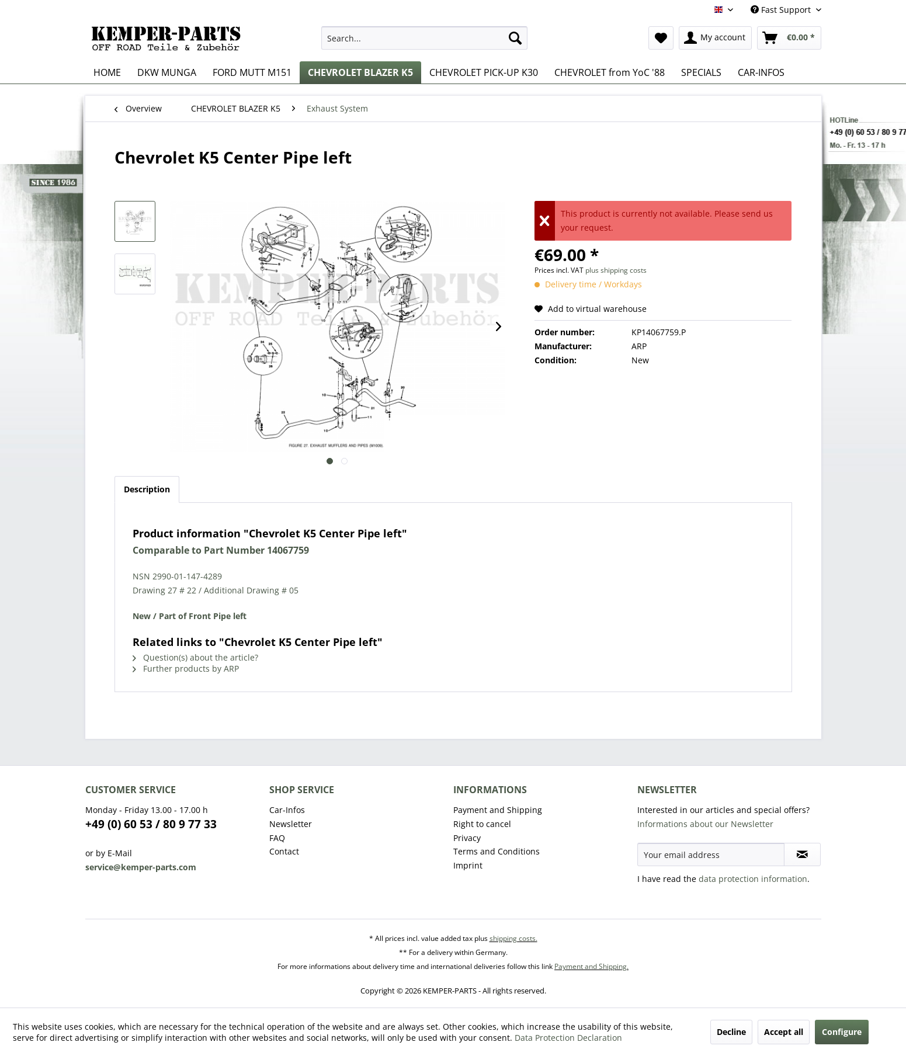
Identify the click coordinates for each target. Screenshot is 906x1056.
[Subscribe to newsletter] (802, 854)
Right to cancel (482, 823)
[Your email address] (710, 854)
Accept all (783, 1031)
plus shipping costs (616, 270)
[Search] (515, 38)
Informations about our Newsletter (705, 823)
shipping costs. (513, 938)
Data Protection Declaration (568, 1037)
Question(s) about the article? (195, 657)
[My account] (715, 38)
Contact (284, 851)
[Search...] (424, 38)
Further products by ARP (186, 668)
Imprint (467, 865)
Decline (731, 1031)
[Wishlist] (661, 38)
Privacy (467, 837)
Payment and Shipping (497, 809)
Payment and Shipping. (591, 966)
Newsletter (290, 823)
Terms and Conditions (496, 851)
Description (147, 489)
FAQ (277, 837)
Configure (842, 1031)
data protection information (753, 878)
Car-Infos (287, 809)
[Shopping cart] (789, 38)
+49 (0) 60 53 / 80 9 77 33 (151, 824)
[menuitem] (424, 38)
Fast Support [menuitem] (782, 9)
